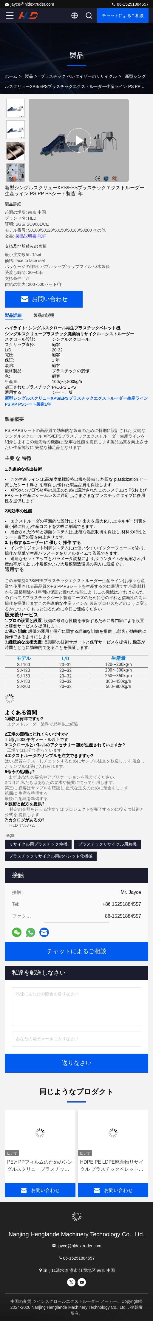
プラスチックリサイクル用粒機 (107, 844)
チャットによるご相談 (123, 15)
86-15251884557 (130, 4)
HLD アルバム (23, 825)
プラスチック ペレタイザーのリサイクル (79, 76)
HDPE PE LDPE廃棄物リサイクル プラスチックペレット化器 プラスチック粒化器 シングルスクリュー (112, 1166)
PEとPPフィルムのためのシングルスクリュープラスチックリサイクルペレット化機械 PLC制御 (39, 1166)
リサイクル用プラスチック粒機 (38, 844)
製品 (29, 76)
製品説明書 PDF (31, 236)
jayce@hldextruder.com (29, 4)
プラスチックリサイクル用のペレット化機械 (50, 856)
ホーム (11, 76)
